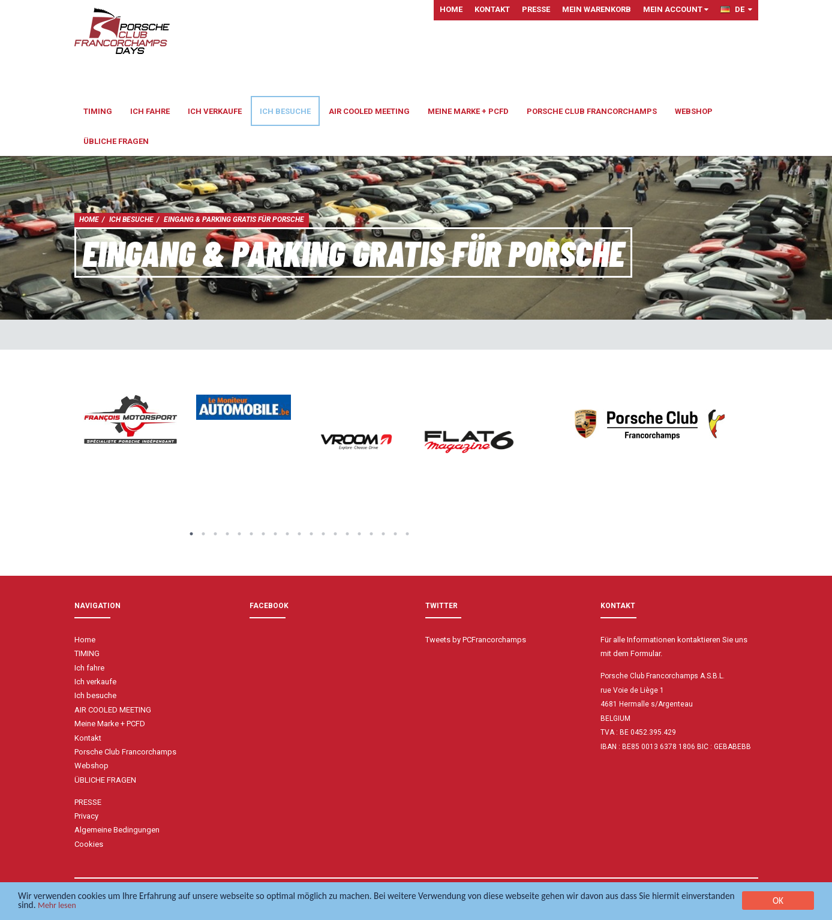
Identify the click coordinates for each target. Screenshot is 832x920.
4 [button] (227, 534)
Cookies (88, 844)
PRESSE (536, 9)
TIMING (97, 111)
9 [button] (287, 534)
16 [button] (371, 534)
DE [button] (736, 9)
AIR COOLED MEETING (369, 111)
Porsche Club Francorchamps (592, 111)
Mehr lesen (157, 907)
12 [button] (323, 534)
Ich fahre (150, 111)
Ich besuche (285, 111)
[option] (130, 420)
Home (451, 9)
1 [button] (191, 534)
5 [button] (239, 534)
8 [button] (275, 534)
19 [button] (407, 534)
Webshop (694, 111)
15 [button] (359, 534)
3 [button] (215, 534)
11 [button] (311, 534)
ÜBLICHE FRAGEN (116, 141)
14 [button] (347, 534)
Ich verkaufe (215, 111)
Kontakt (492, 9)
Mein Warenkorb (596, 9)
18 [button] (395, 534)
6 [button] (251, 534)
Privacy (86, 815)
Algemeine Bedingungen (117, 829)
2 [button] (203, 534)
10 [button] (299, 534)
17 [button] (383, 534)
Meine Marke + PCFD (468, 111)
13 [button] (335, 534)
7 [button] (263, 534)
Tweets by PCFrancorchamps (475, 639)
